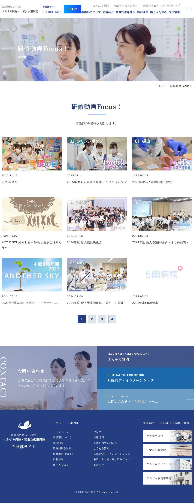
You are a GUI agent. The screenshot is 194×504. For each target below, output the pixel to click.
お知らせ (99, 465)
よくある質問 (101, 5)
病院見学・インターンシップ (133, 378)
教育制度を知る (125, 12)
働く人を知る (158, 12)
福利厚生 (142, 12)
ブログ (98, 432)
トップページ (61, 432)
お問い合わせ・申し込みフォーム (137, 400)
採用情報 (174, 12)
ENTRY (73, 9)
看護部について (91, 12)
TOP (162, 85)
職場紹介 (108, 12)
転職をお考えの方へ (126, 5)
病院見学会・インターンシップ (161, 5)
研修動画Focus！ (63, 454)
